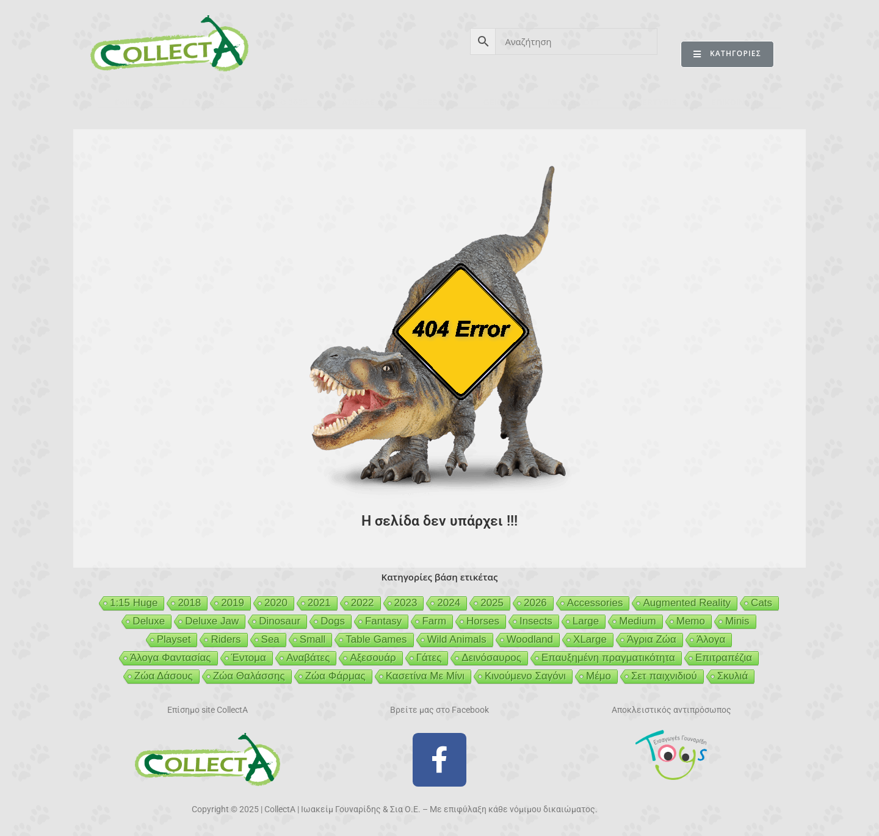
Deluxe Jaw (212, 621)
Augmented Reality (687, 603)
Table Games (376, 639)
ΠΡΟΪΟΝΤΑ (203, 102)
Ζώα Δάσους (163, 676)
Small (313, 639)
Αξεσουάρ (373, 657)
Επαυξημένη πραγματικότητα (608, 657)
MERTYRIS (656, 102)
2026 (535, 603)
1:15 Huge (133, 603)
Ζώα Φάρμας (335, 676)
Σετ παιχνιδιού (664, 676)
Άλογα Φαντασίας (170, 657)
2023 (406, 603)
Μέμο (598, 676)
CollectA (131, 102)
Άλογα (710, 639)
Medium (637, 621)
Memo (690, 621)
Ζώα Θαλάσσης (249, 676)
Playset (174, 639)
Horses (482, 621)
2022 (362, 603)
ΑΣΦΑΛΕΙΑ (362, 102)
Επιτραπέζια (723, 657)
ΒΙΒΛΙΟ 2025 (283, 102)
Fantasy (383, 621)
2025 (492, 603)
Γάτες (429, 657)
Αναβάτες (308, 657)
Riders (226, 639)
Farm (434, 621)
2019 (232, 603)
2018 (189, 603)
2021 (319, 603)
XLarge (590, 639)
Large (586, 621)
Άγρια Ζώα (651, 639)
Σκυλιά (732, 676)
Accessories (595, 603)
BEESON (433, 102)
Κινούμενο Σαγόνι (525, 676)
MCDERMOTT (574, 102)
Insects (535, 621)
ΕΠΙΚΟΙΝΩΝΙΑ (737, 102)
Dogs (332, 621)
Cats (761, 603)
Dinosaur (279, 621)
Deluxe (148, 621)
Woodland (530, 639)
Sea (270, 639)
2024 (448, 603)
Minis (737, 621)
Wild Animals (457, 639)
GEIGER (498, 102)
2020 (276, 603)
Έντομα (248, 657)
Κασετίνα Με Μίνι (425, 676)
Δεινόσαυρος (491, 657)
